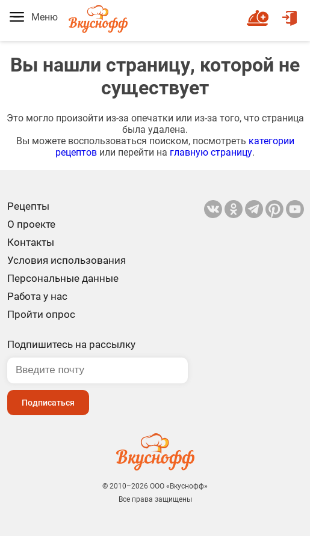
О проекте (31, 224)
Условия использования (66, 260)
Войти (289, 12)
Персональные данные (63, 278)
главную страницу (211, 152)
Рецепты (28, 206)
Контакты (30, 242)
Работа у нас (37, 296)
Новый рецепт (260, 12)
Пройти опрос (41, 314)
